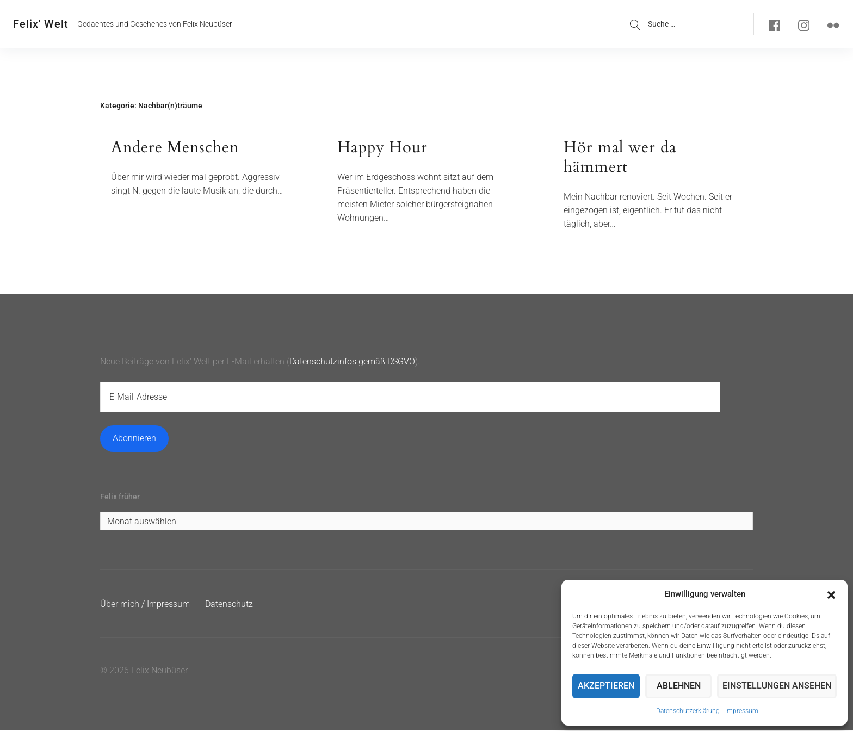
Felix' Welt (41, 23)
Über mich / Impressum (145, 605)
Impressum (741, 711)
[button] (831, 588)
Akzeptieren (607, 683)
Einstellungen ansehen (780, 683)
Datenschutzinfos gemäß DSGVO (352, 362)
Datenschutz (229, 605)
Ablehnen (682, 683)
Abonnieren (134, 438)
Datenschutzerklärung (688, 711)
